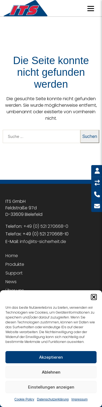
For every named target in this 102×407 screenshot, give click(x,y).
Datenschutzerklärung (53, 399)
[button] (94, 297)
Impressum (80, 399)
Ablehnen (51, 372)
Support (14, 273)
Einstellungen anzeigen (51, 387)
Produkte (14, 264)
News (11, 282)
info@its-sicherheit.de (43, 241)
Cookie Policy (24, 399)
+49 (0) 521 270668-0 (45, 226)
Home (11, 256)
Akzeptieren (51, 357)
